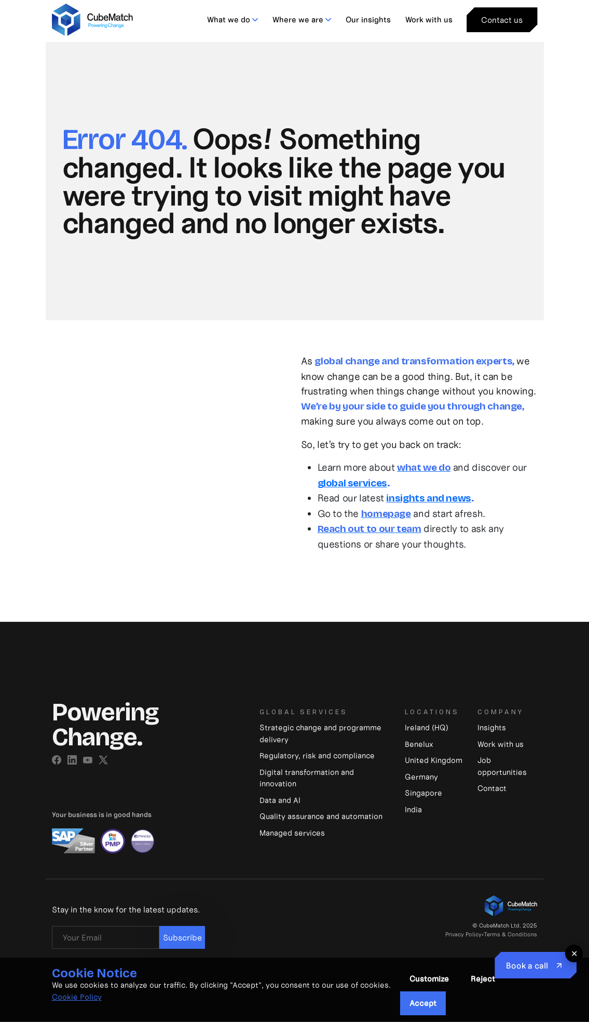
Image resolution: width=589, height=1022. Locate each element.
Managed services (292, 833)
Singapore (423, 793)
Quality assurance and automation (320, 816)
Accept (422, 1003)
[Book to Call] (536, 965)
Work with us (429, 19)
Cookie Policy (77, 997)
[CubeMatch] (92, 18)
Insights (491, 727)
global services (352, 483)
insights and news (428, 498)
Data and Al (279, 800)
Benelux (419, 744)
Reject (483, 979)
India (413, 809)
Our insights (368, 19)
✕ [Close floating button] (574, 953)
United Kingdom (433, 760)
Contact (491, 788)
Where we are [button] (297, 19)
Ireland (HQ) (426, 727)
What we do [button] (228, 19)
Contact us (502, 20)
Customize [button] (429, 979)
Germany (421, 777)
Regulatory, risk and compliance (317, 755)
